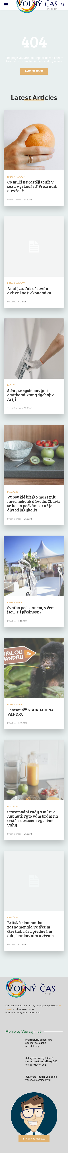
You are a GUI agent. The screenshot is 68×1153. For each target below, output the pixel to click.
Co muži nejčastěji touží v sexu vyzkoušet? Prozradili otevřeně (32, 186)
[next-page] (37, 964)
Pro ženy (12, 917)
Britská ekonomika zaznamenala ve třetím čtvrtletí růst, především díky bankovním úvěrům (30, 929)
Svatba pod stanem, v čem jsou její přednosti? (31, 610)
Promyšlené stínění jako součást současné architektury (38, 1043)
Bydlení (12, 385)
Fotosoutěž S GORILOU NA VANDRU (30, 712)
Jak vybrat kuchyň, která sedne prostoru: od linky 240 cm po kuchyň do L (41, 1061)
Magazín (12, 492)
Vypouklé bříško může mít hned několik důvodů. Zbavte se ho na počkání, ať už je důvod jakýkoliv (34, 503)
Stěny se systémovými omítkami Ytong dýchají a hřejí (31, 395)
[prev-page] (30, 964)
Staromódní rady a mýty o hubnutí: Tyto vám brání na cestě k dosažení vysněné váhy (32, 818)
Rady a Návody (16, 177)
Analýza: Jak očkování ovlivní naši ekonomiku (29, 290)
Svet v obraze (14, 199)
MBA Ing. (11, 301)
